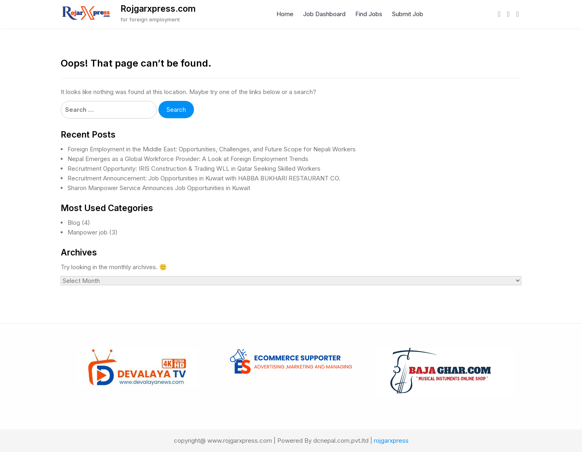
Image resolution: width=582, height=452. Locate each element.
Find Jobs (368, 14)
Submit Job (407, 14)
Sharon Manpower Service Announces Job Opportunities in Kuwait (158, 188)
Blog (73, 222)
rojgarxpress (391, 440)
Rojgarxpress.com (158, 9)
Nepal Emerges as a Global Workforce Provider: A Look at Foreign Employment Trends (187, 159)
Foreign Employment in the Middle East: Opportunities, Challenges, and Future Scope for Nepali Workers (211, 149)
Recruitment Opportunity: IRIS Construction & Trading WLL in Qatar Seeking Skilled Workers (194, 168)
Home (284, 14)
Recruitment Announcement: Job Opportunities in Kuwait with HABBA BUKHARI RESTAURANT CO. (203, 178)
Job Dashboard (324, 14)
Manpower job (87, 232)
